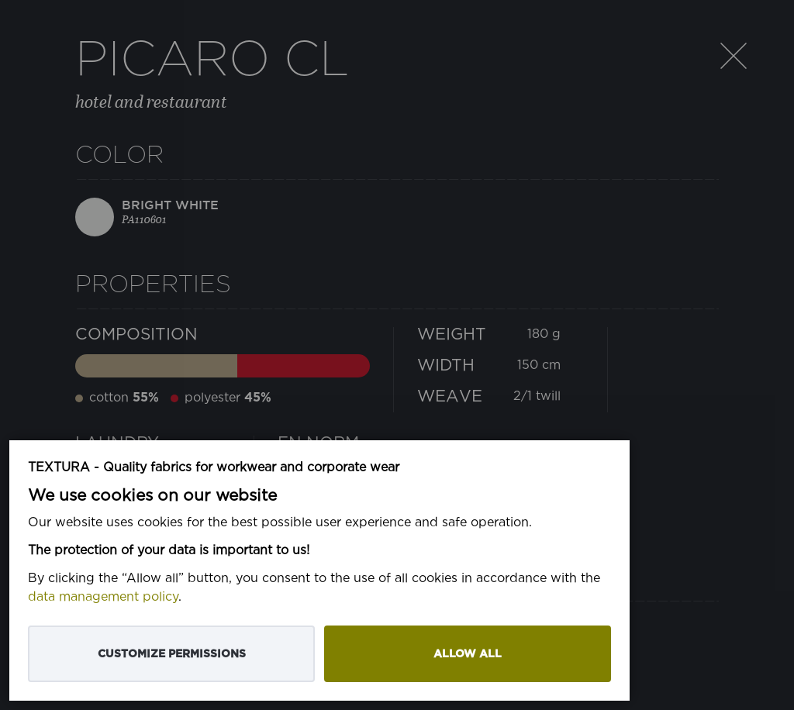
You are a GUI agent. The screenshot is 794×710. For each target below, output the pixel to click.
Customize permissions (172, 653)
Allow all (467, 653)
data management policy (103, 597)
